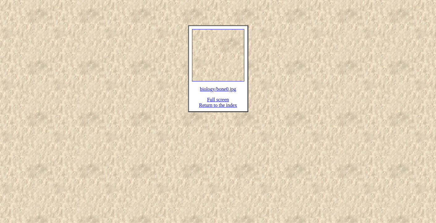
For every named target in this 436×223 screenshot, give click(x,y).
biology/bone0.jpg (218, 92)
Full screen (218, 103)
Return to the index (218, 109)
